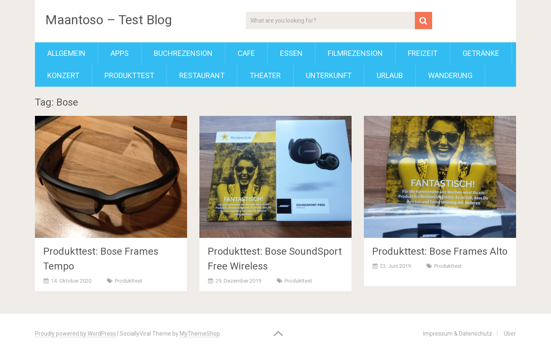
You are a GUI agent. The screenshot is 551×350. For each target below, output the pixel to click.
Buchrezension (183, 53)
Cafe (246, 53)
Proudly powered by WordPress (75, 333)
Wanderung (450, 75)
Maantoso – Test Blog (108, 19)
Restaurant (202, 75)
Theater (265, 75)
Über (510, 333)
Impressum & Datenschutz (457, 333)
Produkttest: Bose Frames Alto (439, 251)
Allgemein (66, 53)
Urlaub (390, 75)
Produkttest (129, 75)
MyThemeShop (200, 333)
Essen (291, 53)
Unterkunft (329, 75)
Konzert (63, 75)
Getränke (481, 53)
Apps (120, 53)
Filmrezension (355, 53)
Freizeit (423, 53)
